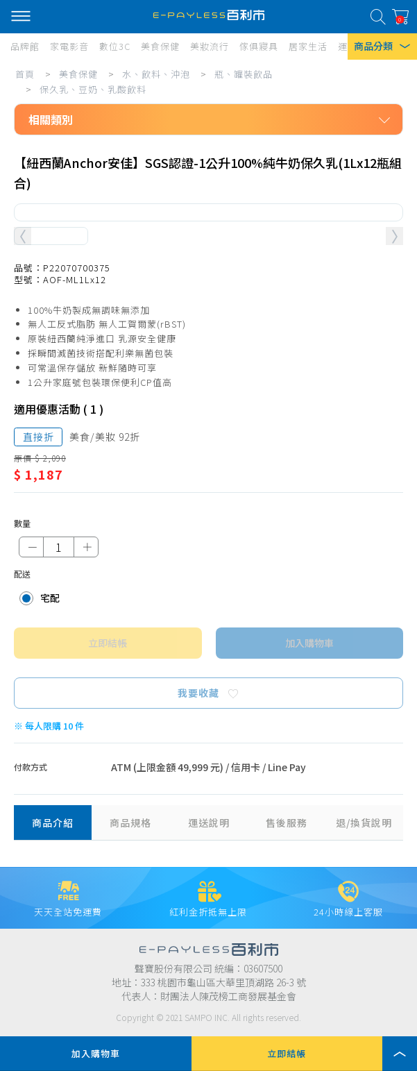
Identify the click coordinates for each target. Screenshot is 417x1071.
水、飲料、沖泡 (156, 74)
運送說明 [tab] (209, 822)
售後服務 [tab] (286, 822)
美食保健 (78, 74)
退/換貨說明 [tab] (364, 822)
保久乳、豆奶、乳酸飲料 (93, 89)
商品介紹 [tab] (53, 822)
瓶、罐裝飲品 (243, 74)
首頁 (25, 74)
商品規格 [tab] (130, 822)
